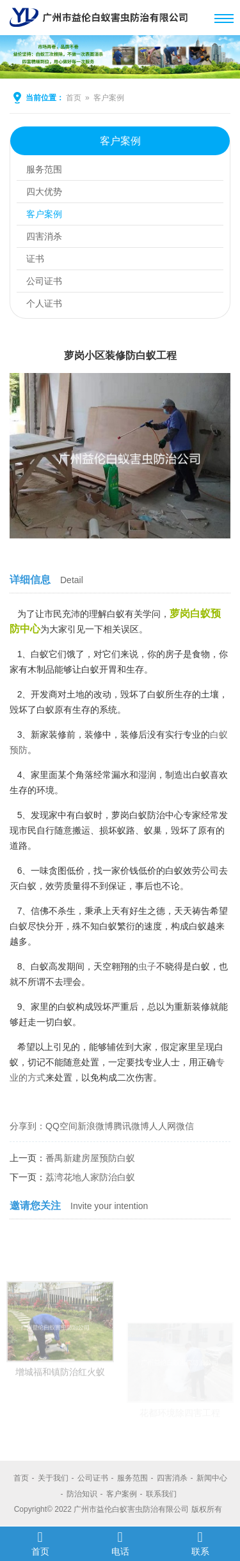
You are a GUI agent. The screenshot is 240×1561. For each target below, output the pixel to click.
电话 (120, 1543)
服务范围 (44, 169)
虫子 (147, 966)
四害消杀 (44, 236)
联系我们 (161, 1493)
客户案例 (108, 97)
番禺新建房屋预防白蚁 (90, 1158)
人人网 (162, 1126)
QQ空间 (61, 1126)
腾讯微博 (131, 1126)
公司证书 (44, 281)
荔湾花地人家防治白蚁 (90, 1177)
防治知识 (82, 1493)
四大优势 (44, 192)
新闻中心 (211, 1477)
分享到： (27, 1126)
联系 (200, 1543)
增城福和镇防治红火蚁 (60, 1410)
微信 (185, 1126)
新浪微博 (95, 1126)
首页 (73, 97)
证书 (35, 259)
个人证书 (44, 303)
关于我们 (53, 1477)
